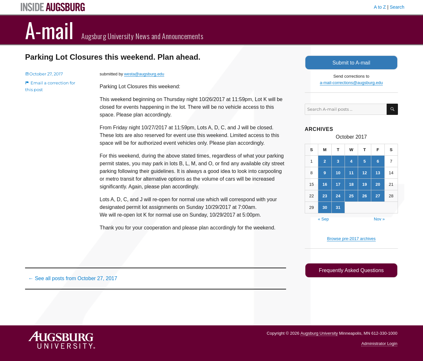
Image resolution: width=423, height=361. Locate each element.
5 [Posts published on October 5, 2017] (365, 161)
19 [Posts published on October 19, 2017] (364, 184)
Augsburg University (319, 333)
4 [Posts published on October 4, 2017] (351, 161)
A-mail (49, 30)
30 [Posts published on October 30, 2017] (324, 207)
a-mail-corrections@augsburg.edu (351, 82)
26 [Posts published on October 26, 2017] (364, 195)
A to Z (380, 7)
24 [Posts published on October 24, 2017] (338, 195)
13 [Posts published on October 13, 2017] (377, 172)
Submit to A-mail (351, 62)
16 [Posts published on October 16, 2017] (324, 184)
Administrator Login (379, 343)
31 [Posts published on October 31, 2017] (338, 207)
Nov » (379, 218)
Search (397, 7)
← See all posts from (72, 278)
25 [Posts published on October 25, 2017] (351, 195)
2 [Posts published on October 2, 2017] (325, 161)
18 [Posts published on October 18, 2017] (351, 184)
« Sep (323, 218)
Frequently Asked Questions (351, 270)
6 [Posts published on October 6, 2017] (378, 161)
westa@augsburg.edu (144, 74)
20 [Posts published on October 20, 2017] (377, 184)
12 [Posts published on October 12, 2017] (364, 172)
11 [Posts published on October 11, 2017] (351, 172)
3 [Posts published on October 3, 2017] (338, 161)
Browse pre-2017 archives (351, 238)
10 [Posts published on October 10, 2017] (338, 172)
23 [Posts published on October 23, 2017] (324, 195)
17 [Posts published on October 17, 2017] (338, 184)
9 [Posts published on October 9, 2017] (325, 172)
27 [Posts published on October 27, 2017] (377, 195)
